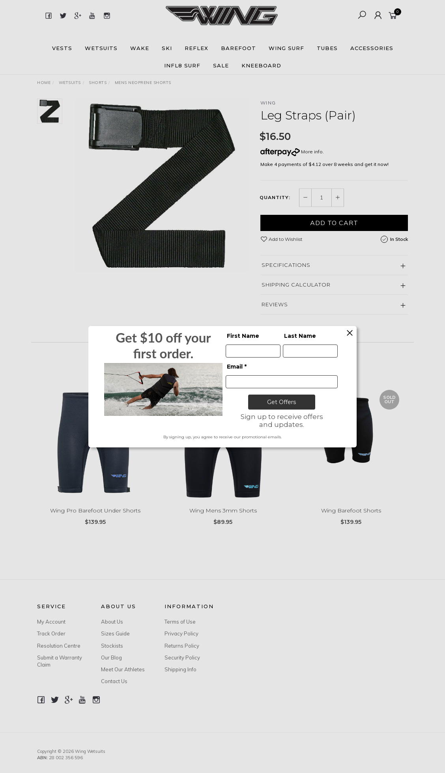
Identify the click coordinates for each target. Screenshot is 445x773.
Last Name (300, 335)
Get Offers (281, 402)
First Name (243, 335)
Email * (237, 366)
